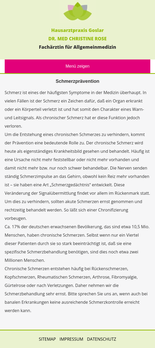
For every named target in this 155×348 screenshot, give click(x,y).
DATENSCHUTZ (101, 339)
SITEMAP (47, 339)
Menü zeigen (78, 66)
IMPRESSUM (71, 339)
